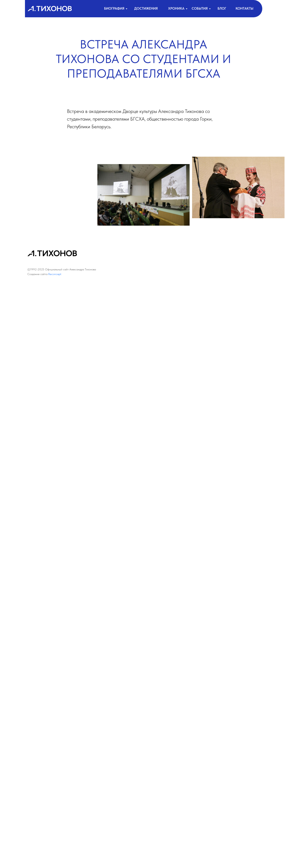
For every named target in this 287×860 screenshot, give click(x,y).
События (200, 8)
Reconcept (54, 274)
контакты (244, 8)
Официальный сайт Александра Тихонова (70, 269)
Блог (222, 8)
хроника (176, 8)
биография (114, 8)
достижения (146, 8)
